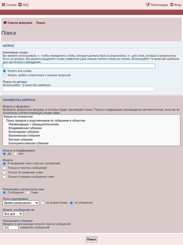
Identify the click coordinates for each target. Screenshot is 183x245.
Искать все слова (17, 70)
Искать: (8, 160)
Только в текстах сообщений (25, 167)
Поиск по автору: (15, 81)
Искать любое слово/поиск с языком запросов (36, 75)
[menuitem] (23, 5)
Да (7, 153)
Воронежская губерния (91, 136)
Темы (32, 192)
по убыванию (81, 202)
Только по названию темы (23, 172)
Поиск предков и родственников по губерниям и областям (91, 121)
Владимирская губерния (91, 128)
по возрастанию (54, 202)
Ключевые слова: (16, 52)
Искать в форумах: (16, 106)
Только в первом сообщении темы (28, 176)
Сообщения (13, 192)
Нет (19, 153)
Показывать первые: (18, 220)
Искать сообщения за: (19, 209)
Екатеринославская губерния (91, 143)
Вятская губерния (91, 140)
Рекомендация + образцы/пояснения (91, 124)
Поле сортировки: (16, 198)
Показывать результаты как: (23, 189)
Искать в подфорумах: (19, 150)
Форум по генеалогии (91, 117)
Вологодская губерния (91, 132)
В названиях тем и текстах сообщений (31, 163)
